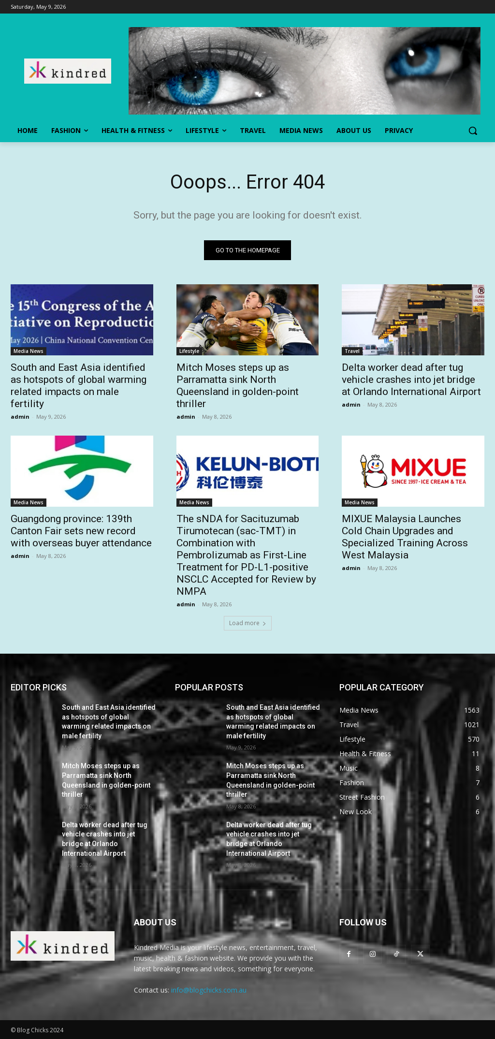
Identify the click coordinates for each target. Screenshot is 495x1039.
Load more (247, 623)
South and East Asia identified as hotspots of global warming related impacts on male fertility (78, 386)
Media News (29, 351)
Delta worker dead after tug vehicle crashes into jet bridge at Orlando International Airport (411, 380)
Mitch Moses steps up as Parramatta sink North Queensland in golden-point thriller (237, 386)
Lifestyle (189, 351)
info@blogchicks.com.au (209, 990)
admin (20, 417)
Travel (352, 351)
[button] (472, 130)
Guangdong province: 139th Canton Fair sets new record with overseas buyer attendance (81, 531)
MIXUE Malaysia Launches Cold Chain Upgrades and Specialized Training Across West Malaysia (405, 537)
